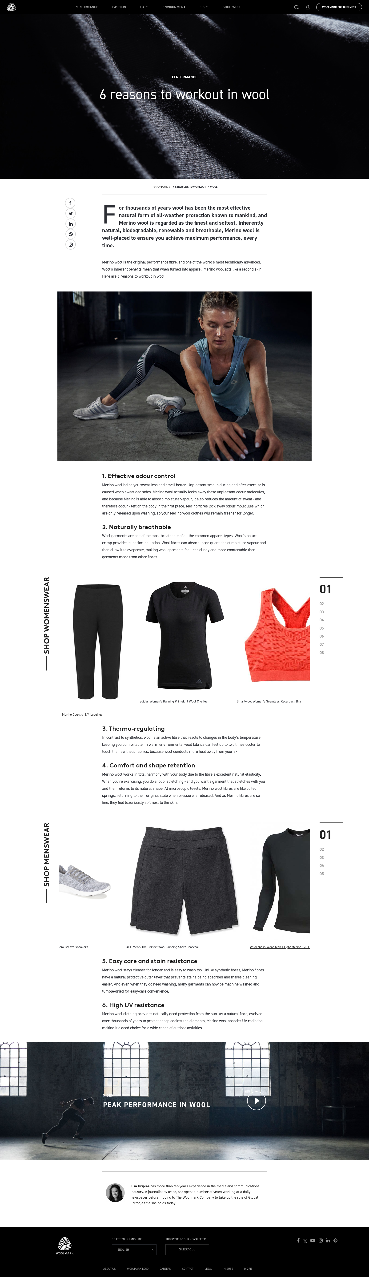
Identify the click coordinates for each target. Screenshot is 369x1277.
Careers (165, 1269)
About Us (109, 1269)
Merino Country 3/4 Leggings (82, 714)
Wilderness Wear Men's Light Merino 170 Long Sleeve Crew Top (294, 947)
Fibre (204, 7)
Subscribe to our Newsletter (185, 1239)
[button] (296, 7)
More (248, 1269)
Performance (86, 7)
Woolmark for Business (339, 7)
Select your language (127, 1239)
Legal (208, 1269)
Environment (174, 7)
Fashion (119, 7)
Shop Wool (232, 7)
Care (144, 7)
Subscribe (187, 1249)
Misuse (228, 1269)
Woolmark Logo (137, 1269)
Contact (187, 1269)
